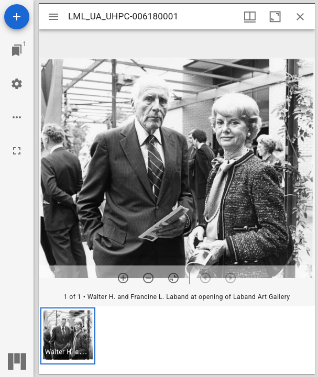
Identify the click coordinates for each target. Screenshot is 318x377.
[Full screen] (16, 150)
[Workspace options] (16, 117)
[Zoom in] (123, 278)
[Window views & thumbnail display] (249, 16)
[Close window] (300, 16)
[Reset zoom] (173, 278)
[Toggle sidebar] (53, 16)
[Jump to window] (16, 50)
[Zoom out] (148, 278)
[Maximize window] (275, 16)
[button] (68, 336)
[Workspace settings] (16, 83)
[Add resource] (16, 16)
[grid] (177, 340)
